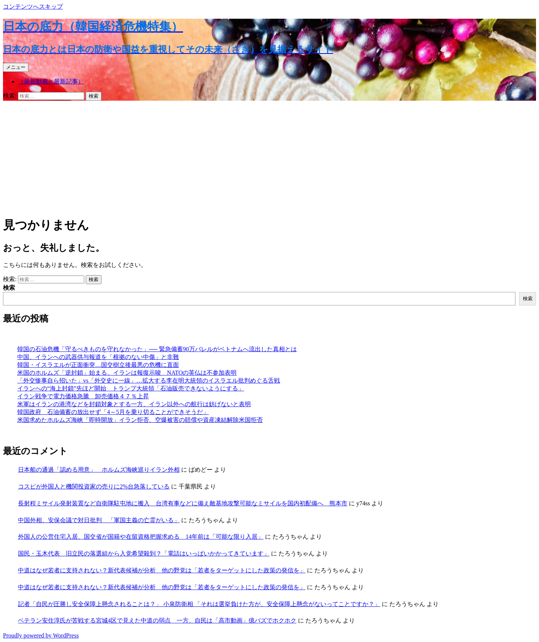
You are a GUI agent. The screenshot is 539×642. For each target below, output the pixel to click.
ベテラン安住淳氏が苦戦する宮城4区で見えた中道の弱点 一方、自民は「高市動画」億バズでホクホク (157, 620)
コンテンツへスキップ (33, 6)
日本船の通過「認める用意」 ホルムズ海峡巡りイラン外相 (99, 469)
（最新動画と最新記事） (51, 81)
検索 (9, 288)
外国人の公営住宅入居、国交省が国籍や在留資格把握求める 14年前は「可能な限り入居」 (141, 536)
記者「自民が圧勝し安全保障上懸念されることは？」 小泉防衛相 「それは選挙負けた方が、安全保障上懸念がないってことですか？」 (199, 604)
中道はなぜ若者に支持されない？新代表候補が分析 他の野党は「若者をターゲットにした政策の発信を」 (161, 570)
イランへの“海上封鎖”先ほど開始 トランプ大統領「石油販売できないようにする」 (130, 388)
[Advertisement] (269, 156)
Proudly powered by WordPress (41, 635)
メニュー (15, 67)
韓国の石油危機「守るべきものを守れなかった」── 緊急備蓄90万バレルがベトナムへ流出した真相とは (157, 349)
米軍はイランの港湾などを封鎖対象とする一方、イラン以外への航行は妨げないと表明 (134, 404)
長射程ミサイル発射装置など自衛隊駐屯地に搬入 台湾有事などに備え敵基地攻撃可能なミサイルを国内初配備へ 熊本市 (182, 503)
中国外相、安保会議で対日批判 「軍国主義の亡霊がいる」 (99, 520)
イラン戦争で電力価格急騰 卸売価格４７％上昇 (83, 396)
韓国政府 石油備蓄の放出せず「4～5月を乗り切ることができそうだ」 (113, 412)
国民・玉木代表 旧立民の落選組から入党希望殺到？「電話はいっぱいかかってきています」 (144, 553)
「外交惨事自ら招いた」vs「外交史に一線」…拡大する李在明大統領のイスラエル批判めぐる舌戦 (148, 380)
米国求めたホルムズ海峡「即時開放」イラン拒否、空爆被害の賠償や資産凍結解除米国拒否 (140, 420)
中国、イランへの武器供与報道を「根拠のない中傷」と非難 (98, 357)
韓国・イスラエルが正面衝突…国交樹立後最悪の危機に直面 (98, 365)
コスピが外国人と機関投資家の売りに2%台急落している (94, 486)
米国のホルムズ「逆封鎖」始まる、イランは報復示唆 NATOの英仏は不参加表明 (127, 372)
